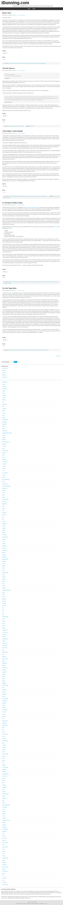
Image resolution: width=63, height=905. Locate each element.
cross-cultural (5, 472)
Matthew (4, 656)
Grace (3, 541)
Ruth (3, 782)
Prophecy (4, 745)
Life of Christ (4, 647)
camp (3, 448)
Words (42, 350)
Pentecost (4, 716)
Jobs (3, 610)
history (3, 563)
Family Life (4, 512)
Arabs (3, 428)
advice (15, 63)
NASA (3, 678)
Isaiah (3, 592)
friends (3, 525)
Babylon (4, 437)
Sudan (3, 815)
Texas (3, 833)
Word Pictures (5, 871)
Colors (3, 457)
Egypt (3, 497)
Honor (3, 568)
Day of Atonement (5, 479)
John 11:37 (4, 370)
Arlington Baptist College (7, 432)
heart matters (5, 550)
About (29, 8)
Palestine (4, 703)
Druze (3, 492)
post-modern (5, 734)
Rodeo (3, 780)
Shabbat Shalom (5, 793)
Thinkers (45, 196)
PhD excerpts (4, 720)
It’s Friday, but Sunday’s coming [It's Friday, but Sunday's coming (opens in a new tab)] (32, 207)
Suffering (4, 818)
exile (3, 506)
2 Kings (3, 390)
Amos (3, 415)
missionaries (4, 667)
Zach (3, 880)
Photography (4, 725)
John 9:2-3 (4, 374)
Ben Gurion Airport (6, 441)
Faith (3, 510)
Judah (3, 623)
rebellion (4, 765)
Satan (3, 789)
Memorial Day (5, 658)
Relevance (4, 769)
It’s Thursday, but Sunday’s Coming (12, 202)
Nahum (3, 676)
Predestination (5, 740)
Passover (4, 711)
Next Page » (58, 355)
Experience (5, 197)
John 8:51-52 (4, 377)
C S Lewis (4, 446)
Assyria (3, 435)
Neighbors (4, 683)
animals (3, 417)
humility (3, 576)
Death (3, 481)
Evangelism (28, 281)
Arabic (3, 426)
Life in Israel (4, 645)
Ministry (35, 63)
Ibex (3, 583)
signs (3, 800)
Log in (46, 903)
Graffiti (3, 543)
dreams (3, 490)
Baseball (4, 439)
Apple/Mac (4, 424)
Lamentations (5, 630)
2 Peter (3, 393)
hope (3, 570)
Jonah (3, 618)
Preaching (4, 738)
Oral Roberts (4, 700)
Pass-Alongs (4, 709)
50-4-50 (3, 397)
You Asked (4, 877)
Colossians (4, 459)
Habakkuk (4, 545)
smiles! (3, 802)
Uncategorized (5, 858)
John (33, 196)
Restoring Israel (5, 773)
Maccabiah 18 (5, 652)
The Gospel (4, 838)
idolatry (3, 585)
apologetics (4, 421)
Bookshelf (4, 444)
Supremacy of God (6, 820)
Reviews (35, 196)
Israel (3, 596)
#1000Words (11, 63)
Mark (3, 654)
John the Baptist (5, 616)
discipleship (13, 196)
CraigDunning (14, 15)
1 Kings (3, 384)
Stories (3, 809)
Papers (34, 8)
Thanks (3, 835)
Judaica (3, 625)
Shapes (3, 796)
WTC (3, 875)
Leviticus (4, 641)
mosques (4, 669)
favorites (4, 514)
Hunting (3, 579)
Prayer (3, 736)
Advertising (11, 281)
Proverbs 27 (32, 126)
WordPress (42, 903)
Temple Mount (5, 829)
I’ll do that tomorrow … (9, 68)
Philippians (4, 722)
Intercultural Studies (6, 590)
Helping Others (23, 196)
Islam (3, 594)
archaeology (4, 430)
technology (4, 827)
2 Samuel (4, 395)
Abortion (4, 399)
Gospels (4, 539)
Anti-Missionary (5, 419)
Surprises (4, 822)
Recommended (5, 767)
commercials (18, 281)
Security (3, 791)
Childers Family (5, 450)
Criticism (58, 196)
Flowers (3, 521)
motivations (4, 672)
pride (3, 742)
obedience (4, 694)
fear (3, 517)
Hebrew (3, 552)
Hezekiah (4, 561)
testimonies (4, 831)
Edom (3, 494)
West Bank (4, 864)
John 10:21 (4, 372)
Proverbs (18, 126)
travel (3, 849)
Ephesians (4, 501)
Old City (3, 696)
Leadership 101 (30, 63)
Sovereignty (4, 807)
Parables (4, 707)
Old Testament (5, 698)
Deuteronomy (5, 483)
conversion (4, 463)
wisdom (22, 126)
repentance (4, 771)
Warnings (4, 862)
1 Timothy (4, 386)
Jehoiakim (4, 599)
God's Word (4, 534)
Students (39, 196)
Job (3, 607)
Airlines (3, 410)
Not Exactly (4, 689)
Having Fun (4, 548)
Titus (3, 844)
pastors (38, 63)
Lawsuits (4, 636)
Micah (3, 660)
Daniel (3, 477)
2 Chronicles (4, 388)
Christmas (4, 452)
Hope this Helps (25, 63)
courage (4, 466)
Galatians (4, 528)
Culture (3, 475)
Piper (3, 727)
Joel (3, 612)
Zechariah (4, 882)
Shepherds (4, 798)
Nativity (3, 680)
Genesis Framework (35, 903)
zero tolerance (46, 350)
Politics (3, 731)
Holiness (4, 565)
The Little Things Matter (9, 288)
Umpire (3, 855)
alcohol (3, 413)
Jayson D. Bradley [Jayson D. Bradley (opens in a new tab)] (56, 226)
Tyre (3, 853)
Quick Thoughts (42, 63)
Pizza (3, 729)
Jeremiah (4, 601)
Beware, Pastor (6, 13)
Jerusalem (4, 603)
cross (3, 470)
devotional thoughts (6, 486)
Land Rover (4, 634)
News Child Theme (26, 903)
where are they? (5, 866)
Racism (3, 760)
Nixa (3, 687)
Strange (3, 811)
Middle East (4, 663)
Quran (3, 758)
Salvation (4, 784)
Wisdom (8, 197)
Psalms (3, 749)
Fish (3, 519)
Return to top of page (32, 902)
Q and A (3, 751)
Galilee (3, 530)
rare (3, 762)
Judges (3, 627)
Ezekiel (3, 508)
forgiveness (4, 523)
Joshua (3, 621)
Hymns (3, 581)
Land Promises (5, 632)
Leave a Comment (22, 15)
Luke (3, 649)
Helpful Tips (18, 196)
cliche (3, 455)
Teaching (42, 196)
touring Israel (5, 846)
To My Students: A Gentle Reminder (12, 131)
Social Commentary (6, 804)
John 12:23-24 (5, 368)
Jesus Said (4, 605)
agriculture (4, 408)
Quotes (3, 756)
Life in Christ (4, 643)
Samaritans (4, 787)
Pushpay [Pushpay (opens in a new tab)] (9, 228)
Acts (3, 401)
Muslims (4, 674)
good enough (5, 537)
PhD (3, 718)
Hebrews (4, 554)
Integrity (4, 587)
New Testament (5, 685)
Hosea (3, 574)
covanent (4, 468)
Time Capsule (5, 842)
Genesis (3, 532)
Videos (3, 860)
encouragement (19, 63)
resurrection (4, 776)
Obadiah (4, 691)
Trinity (3, 851)
